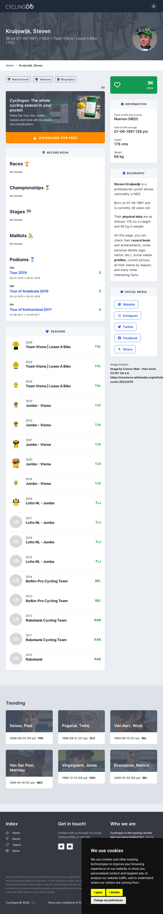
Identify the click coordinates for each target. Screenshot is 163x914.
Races (16, 838)
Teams (16, 844)
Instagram (127, 316)
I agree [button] (98, 892)
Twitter (125, 327)
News (16, 850)
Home (10, 65)
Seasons (43, 79)
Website (126, 304)
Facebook (127, 338)
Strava (124, 349)
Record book (18, 79)
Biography (66, 79)
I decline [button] (114, 892)
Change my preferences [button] (108, 900)
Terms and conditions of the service (70, 902)
